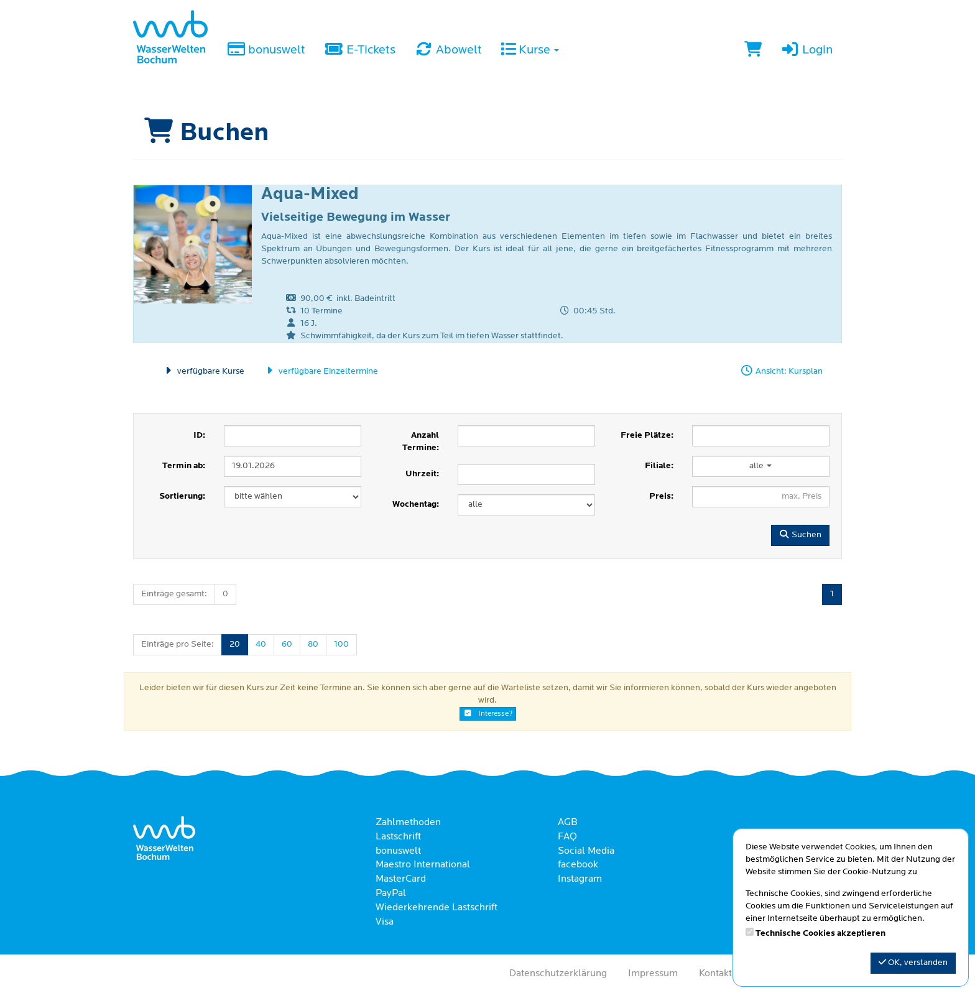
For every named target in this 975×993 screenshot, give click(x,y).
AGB (568, 823)
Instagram (580, 879)
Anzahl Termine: (420, 442)
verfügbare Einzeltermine (320, 371)
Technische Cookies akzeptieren (820, 933)
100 (341, 644)
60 (287, 644)
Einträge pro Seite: (177, 644)
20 (234, 644)
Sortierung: (182, 496)
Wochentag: (415, 504)
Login (806, 50)
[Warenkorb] (753, 51)
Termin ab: (183, 466)
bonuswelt (265, 50)
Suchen (800, 535)
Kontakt (715, 974)
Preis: (661, 496)
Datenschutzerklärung (558, 974)
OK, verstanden (913, 963)
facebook (578, 865)
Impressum (653, 974)
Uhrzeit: (422, 474)
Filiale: (659, 466)
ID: (199, 435)
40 (261, 644)
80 (313, 644)
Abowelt (448, 50)
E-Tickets (359, 50)
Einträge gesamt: (174, 594)
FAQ (567, 837)
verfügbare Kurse (203, 371)
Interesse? (487, 713)
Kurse (530, 50)
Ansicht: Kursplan (781, 371)
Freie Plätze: (647, 435)
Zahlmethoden (408, 823)
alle (760, 466)
